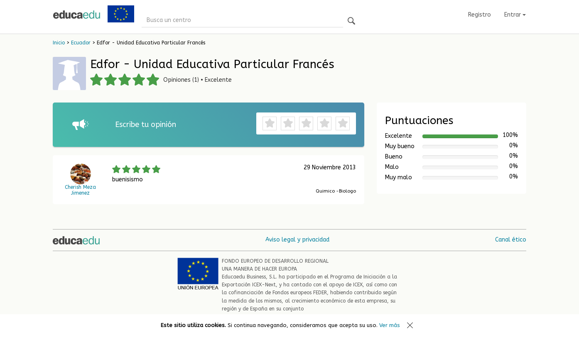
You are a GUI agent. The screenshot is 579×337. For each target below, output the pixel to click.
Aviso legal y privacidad (297, 239)
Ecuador (81, 43)
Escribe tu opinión (145, 124)
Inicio (59, 43)
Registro (479, 14)
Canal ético (510, 239)
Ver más (389, 325)
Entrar (515, 14)
